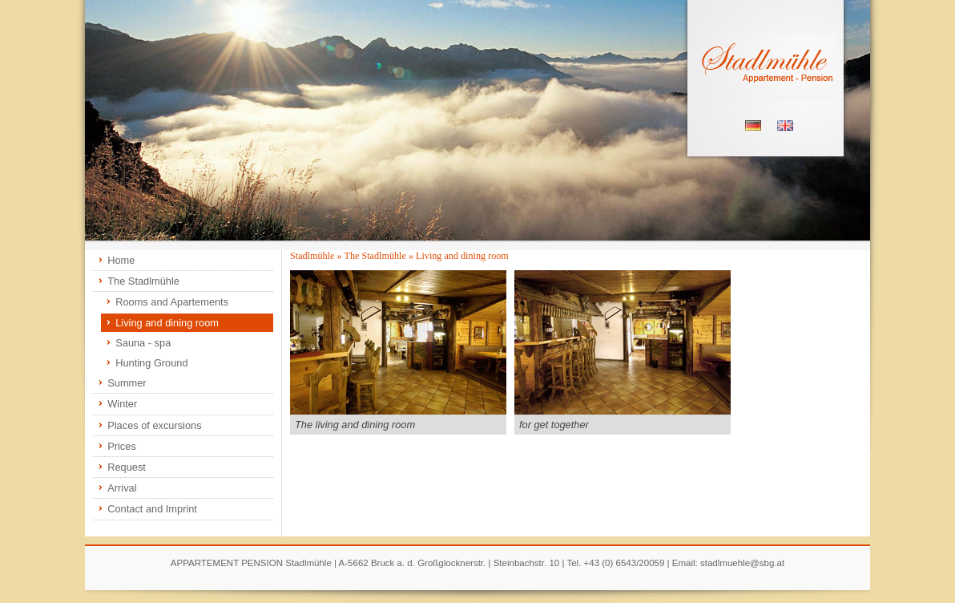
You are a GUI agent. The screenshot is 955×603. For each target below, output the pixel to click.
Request (126, 467)
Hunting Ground (151, 363)
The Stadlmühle (143, 281)
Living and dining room (167, 323)
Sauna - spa (143, 343)
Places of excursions (154, 425)
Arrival (121, 488)
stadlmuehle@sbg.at (742, 563)
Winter (122, 404)
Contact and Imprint (152, 509)
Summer (126, 383)
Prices (121, 446)
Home (121, 260)
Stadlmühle (312, 255)
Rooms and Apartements (171, 302)
